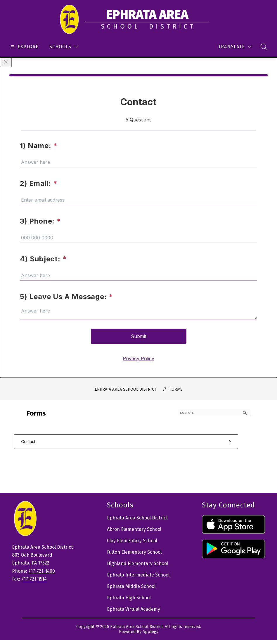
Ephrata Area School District (125, 389)
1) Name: (39, 145)
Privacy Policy (138, 358)
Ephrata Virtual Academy (133, 609)
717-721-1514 (34, 579)
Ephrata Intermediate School (138, 575)
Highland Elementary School (137, 563)
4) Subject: (43, 259)
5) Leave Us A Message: (66, 296)
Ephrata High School (129, 597)
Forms (176, 389)
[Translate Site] (235, 46)
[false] (214, 412)
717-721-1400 (41, 571)
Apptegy (150, 631)
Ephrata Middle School (131, 586)
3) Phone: (40, 221)
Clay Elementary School (132, 540)
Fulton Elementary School (134, 552)
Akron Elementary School (134, 529)
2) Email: (39, 183)
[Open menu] (24, 46)
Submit (138, 336)
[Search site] (264, 46)
